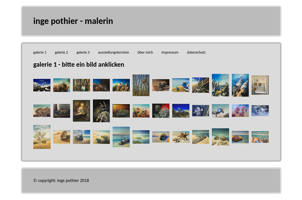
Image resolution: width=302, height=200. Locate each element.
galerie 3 (83, 52)
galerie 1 (39, 52)
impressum (169, 52)
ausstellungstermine (113, 52)
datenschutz (196, 52)
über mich (145, 52)
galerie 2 (61, 52)
